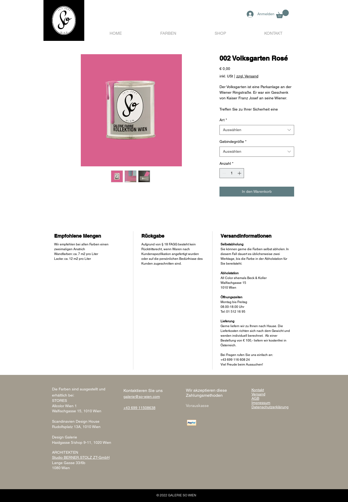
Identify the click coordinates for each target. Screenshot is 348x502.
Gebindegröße (232, 141)
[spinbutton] (232, 173)
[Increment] (240, 173)
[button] (282, 14)
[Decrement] (223, 173)
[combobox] (256, 130)
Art (223, 120)
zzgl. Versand (247, 76)
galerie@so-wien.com (141, 396)
